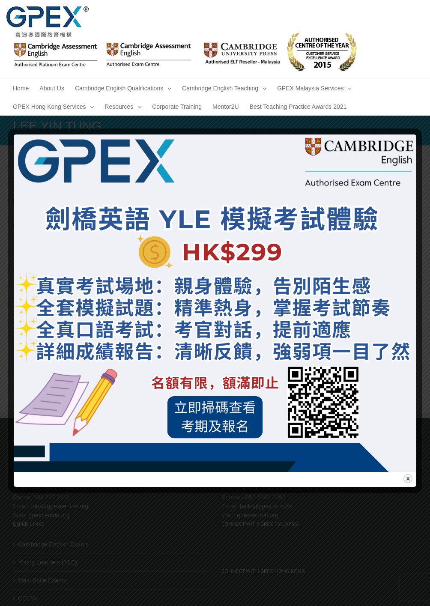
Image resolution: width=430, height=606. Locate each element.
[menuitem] (21, 87)
